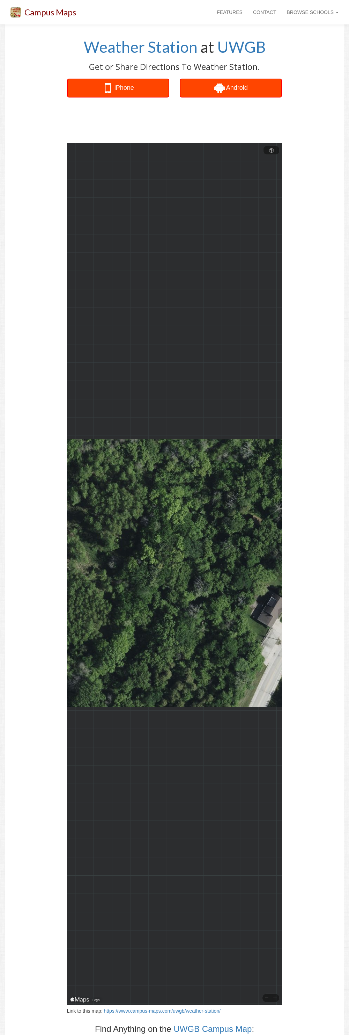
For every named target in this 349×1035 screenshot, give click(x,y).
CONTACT (264, 12)
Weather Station (141, 47)
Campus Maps (50, 12)
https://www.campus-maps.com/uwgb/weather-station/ (162, 1011)
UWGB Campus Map (212, 1029)
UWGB (241, 47)
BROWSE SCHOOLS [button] (313, 12)
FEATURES (230, 12)
